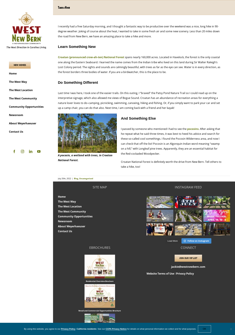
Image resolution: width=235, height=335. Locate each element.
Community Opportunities (75, 216)
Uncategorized (86, 178)
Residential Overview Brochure (100, 281)
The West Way (67, 201)
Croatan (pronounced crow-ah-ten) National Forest (91, 57)
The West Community (72, 211)
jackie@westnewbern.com (188, 267)
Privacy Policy (185, 273)
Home (62, 196)
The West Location (70, 206)
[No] (231, 329)
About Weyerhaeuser (71, 226)
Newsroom (65, 221)
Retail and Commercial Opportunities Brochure (99, 310)
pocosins (193, 129)
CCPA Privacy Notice (116, 329)
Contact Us (65, 231)
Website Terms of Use (160, 273)
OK (204, 329)
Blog (76, 178)
